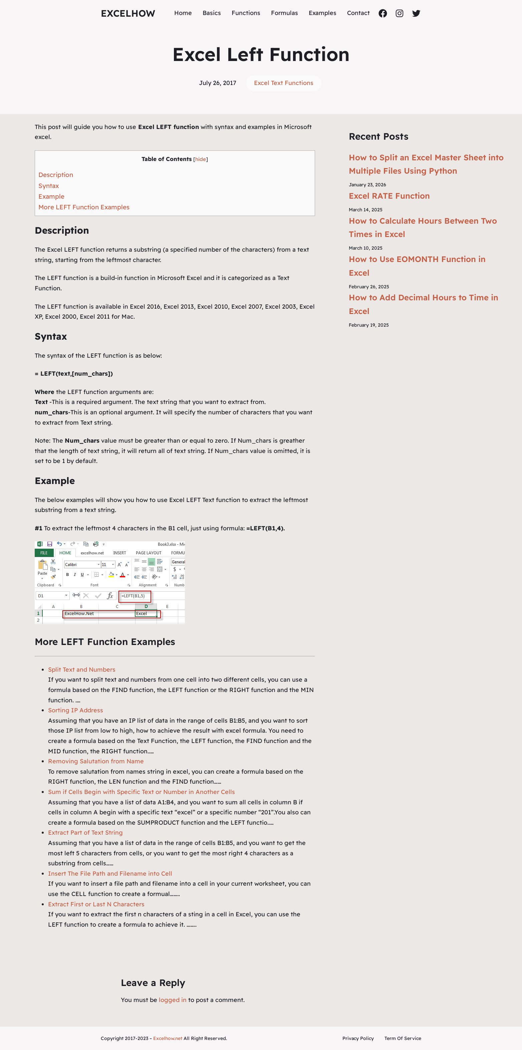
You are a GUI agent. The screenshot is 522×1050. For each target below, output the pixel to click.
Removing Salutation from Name (96, 761)
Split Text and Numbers (81, 669)
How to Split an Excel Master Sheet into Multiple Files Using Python (426, 164)
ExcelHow (128, 13)
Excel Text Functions (283, 83)
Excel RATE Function (389, 196)
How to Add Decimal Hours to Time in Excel (423, 304)
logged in (173, 1000)
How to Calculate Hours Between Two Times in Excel (423, 227)
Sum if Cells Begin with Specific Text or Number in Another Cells (141, 792)
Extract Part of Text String (85, 832)
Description (55, 175)
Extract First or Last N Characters (96, 904)
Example (51, 196)
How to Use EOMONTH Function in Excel (417, 266)
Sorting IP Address (75, 710)
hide (200, 159)
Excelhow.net (167, 1038)
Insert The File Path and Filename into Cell (110, 873)
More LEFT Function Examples (83, 207)
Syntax (48, 186)
